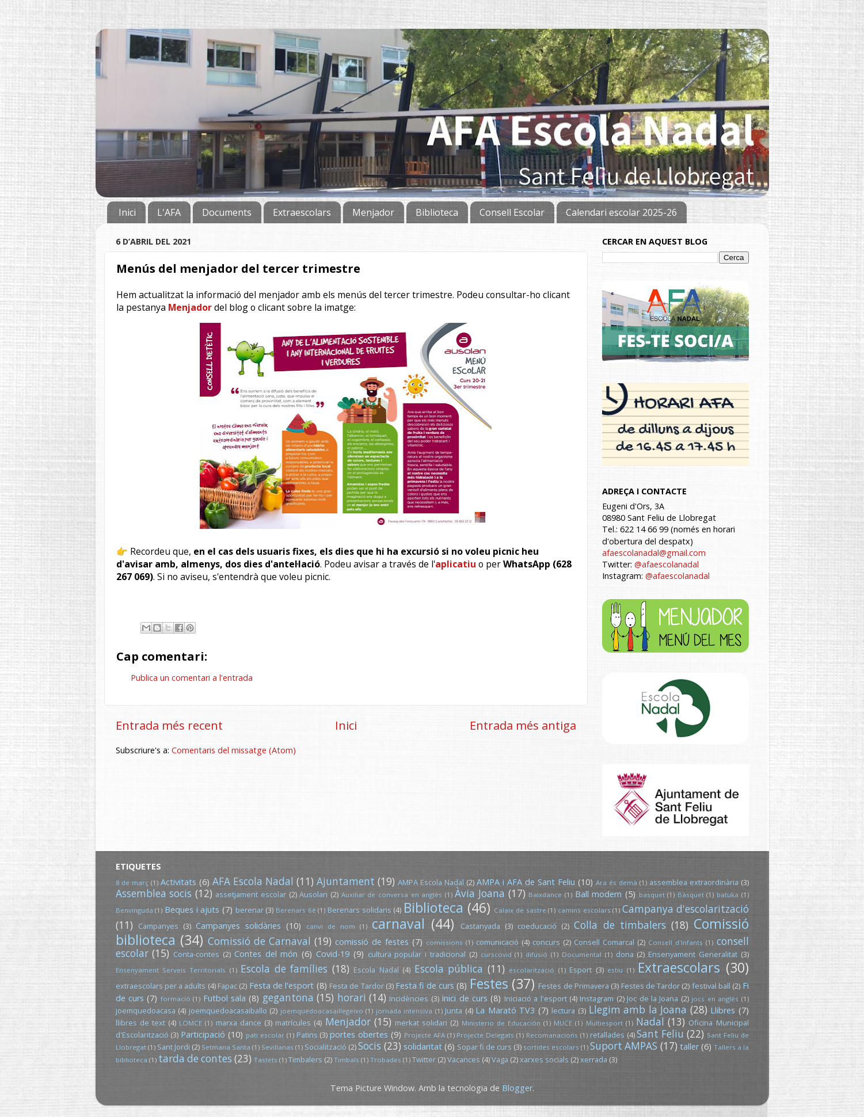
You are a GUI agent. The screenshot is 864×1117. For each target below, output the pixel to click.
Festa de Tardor (356, 986)
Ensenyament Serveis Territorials (171, 970)
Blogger (517, 1087)
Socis (369, 1046)
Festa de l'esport (281, 985)
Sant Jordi (173, 1047)
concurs (546, 942)
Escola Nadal (375, 969)
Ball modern (598, 894)
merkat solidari (421, 1022)
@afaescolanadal (666, 564)
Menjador (373, 212)
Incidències (408, 998)
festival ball (711, 986)
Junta (453, 1010)
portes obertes (359, 1034)
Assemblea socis (154, 893)
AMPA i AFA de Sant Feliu (526, 881)
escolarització (531, 970)
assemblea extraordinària (694, 882)
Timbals (346, 1059)
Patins (307, 1035)
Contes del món (266, 953)
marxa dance (238, 1022)
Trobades (385, 1059)
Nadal (650, 1021)
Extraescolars (302, 212)
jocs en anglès (715, 998)
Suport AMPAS (623, 1046)
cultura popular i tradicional (417, 954)
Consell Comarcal (604, 942)
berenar (249, 910)
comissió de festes (372, 941)
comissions (444, 942)
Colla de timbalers (619, 925)
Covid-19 (332, 953)
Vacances (463, 1059)
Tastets (265, 1059)
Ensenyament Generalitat (692, 954)
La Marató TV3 (505, 1010)
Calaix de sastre (520, 910)
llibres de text (140, 1022)
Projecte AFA (424, 1035)
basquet (652, 894)
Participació (203, 1034)
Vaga (500, 1059)
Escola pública (448, 968)
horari (351, 997)
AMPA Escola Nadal (431, 882)
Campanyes (158, 926)
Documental (582, 954)
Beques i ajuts (192, 909)
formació (176, 998)
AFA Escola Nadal (253, 881)
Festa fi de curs (424, 985)
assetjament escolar (250, 894)
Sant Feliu (660, 1033)
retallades (607, 1035)
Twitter (424, 1059)
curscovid (496, 954)
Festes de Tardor (650, 986)
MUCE (563, 1023)
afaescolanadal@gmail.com (654, 552)
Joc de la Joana (652, 998)
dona (625, 954)
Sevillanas (277, 1047)
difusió (536, 954)
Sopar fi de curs (484, 1047)
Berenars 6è (296, 910)
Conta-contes (196, 954)
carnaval (398, 923)
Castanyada (480, 926)
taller (689, 1046)
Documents (227, 212)
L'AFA (169, 212)
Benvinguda (134, 910)
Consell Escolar (512, 212)
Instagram (597, 998)
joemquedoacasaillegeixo (321, 1011)
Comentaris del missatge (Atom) (234, 750)
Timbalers (305, 1059)
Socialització (326, 1047)
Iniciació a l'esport (535, 998)
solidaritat (423, 1046)
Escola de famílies (284, 968)
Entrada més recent (169, 725)
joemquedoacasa (146, 1010)
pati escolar (265, 1035)
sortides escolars (551, 1047)
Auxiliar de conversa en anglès (392, 894)
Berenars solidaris (359, 910)
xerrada (593, 1059)
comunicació (497, 942)
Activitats (178, 881)
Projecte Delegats (485, 1035)
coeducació (537, 926)
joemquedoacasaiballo (228, 1010)
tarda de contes (195, 1058)
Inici (127, 212)
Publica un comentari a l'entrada (192, 677)
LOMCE (190, 1023)
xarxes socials (544, 1059)
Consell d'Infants (675, 942)
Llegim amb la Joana (638, 1009)
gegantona (288, 997)
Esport (580, 969)
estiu (615, 970)
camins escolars (584, 910)
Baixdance (545, 894)
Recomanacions (552, 1035)
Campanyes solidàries (238, 925)
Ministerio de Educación (501, 1023)
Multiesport (604, 1023)
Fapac (227, 986)
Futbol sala (224, 998)
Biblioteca (437, 212)
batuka (728, 894)
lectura (563, 1010)
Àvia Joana (480, 893)
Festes (489, 983)
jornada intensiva (404, 1011)
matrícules (293, 1022)
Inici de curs (464, 998)
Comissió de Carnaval (259, 941)
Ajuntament (346, 881)
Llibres (722, 1010)
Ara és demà (616, 882)
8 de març (132, 882)
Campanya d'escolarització (685, 909)
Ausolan (313, 894)
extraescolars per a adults (161, 986)
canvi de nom (330, 926)
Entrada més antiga (523, 725)
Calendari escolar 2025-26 (621, 212)
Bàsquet (691, 894)
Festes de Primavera (573, 986)
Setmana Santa (225, 1047)
